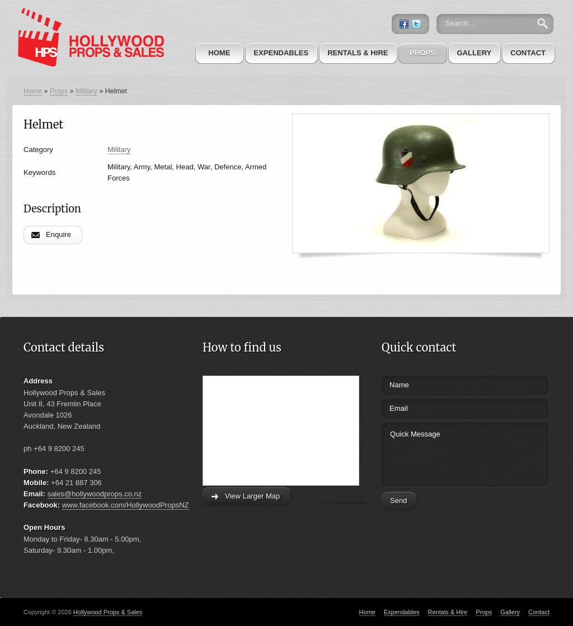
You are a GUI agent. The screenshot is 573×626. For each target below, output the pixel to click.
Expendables (280, 53)
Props (422, 53)
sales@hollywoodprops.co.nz (95, 494)
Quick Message (444, 453)
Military (86, 91)
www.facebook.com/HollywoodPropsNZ (125, 505)
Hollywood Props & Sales (108, 612)
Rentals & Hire (357, 53)
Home (219, 53)
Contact (528, 53)
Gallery (474, 53)
